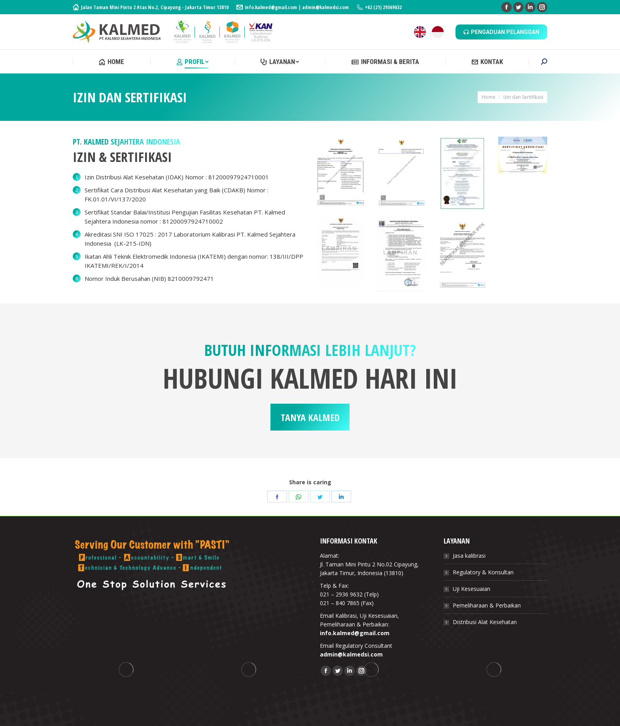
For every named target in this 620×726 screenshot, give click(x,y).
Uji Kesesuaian (471, 588)
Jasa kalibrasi (469, 555)
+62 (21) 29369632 (379, 7)
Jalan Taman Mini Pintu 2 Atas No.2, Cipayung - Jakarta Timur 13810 (151, 7)
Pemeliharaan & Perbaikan (487, 605)
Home (488, 97)
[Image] (340, 171)
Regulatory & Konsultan (483, 572)
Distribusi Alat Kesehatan (485, 622)
